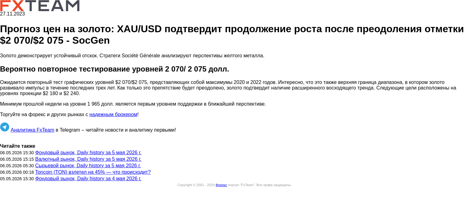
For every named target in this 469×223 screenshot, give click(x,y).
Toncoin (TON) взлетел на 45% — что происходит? (93, 172)
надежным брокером (113, 114)
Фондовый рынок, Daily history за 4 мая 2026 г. (88, 178)
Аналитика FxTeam (32, 130)
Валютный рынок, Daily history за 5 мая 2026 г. (88, 159)
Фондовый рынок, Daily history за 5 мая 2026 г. (88, 152)
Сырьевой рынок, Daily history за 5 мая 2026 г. (88, 165)
